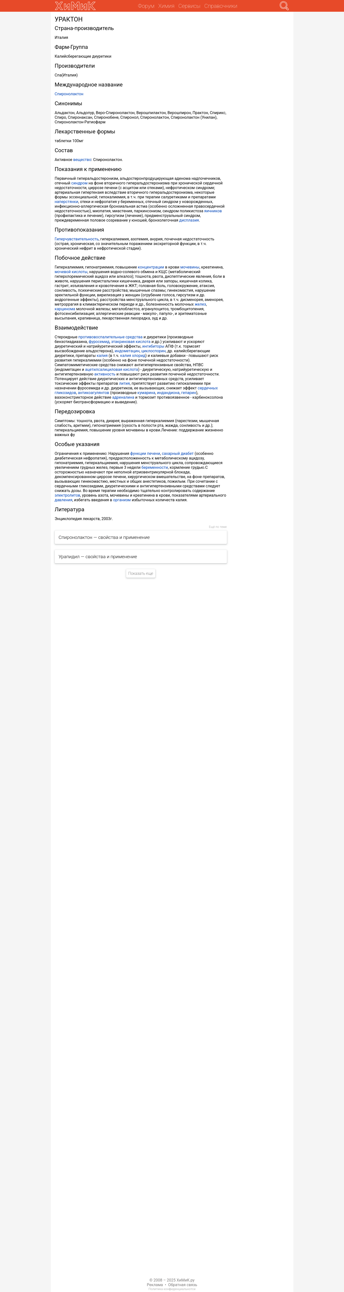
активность (105, 374)
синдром (79, 183)
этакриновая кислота (131, 341)
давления (63, 500)
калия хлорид (132, 355)
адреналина (123, 397)
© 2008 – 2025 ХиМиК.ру (171, 1280)
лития (124, 383)
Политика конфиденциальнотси (171, 1289)
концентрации (151, 267)
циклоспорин (153, 351)
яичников (213, 211)
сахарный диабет (178, 453)
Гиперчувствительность (77, 239)
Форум (146, 6)
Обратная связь (182, 1284)
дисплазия (189, 220)
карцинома (65, 309)
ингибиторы (153, 346)
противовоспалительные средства (110, 337)
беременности (155, 467)
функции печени (145, 453)
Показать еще (140, 573)
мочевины (189, 267)
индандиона (168, 392)
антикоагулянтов (93, 392)
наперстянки (66, 201)
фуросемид (99, 341)
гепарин (188, 392)
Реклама (155, 1284)
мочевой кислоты (71, 271)
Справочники (220, 6)
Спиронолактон (69, 94)
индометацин (127, 351)
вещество (82, 159)
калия (102, 355)
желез (200, 304)
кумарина (146, 392)
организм (122, 500)
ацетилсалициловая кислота (111, 369)
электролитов (67, 495)
